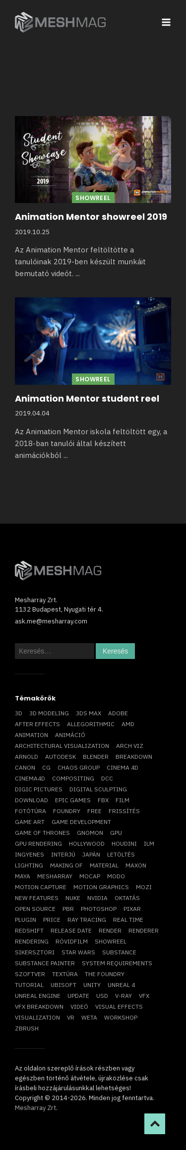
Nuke (72, 898)
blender (96, 756)
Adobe (118, 713)
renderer (143, 930)
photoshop (99, 908)
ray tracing (86, 919)
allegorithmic (91, 724)
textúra (65, 974)
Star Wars (78, 952)
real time (128, 919)
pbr (68, 908)
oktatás (127, 898)
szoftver (30, 974)
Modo (116, 876)
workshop (120, 1017)
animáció (70, 735)
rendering (32, 941)
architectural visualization (62, 745)
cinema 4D (122, 767)
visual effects (119, 1006)
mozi (144, 887)
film (122, 800)
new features (37, 898)
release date (71, 930)
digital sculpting (98, 789)
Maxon (135, 865)
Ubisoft (63, 984)
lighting (29, 865)
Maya (22, 876)
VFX (144, 995)
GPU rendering (38, 843)
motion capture (40, 887)
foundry (66, 811)
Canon (25, 767)
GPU (116, 832)
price (52, 919)
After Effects (37, 724)
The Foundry (104, 974)
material (104, 865)
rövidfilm (72, 941)
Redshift (29, 930)
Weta (89, 1017)
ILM (149, 843)
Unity (92, 984)
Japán (91, 854)
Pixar (132, 908)
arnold (26, 756)
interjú (63, 854)
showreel (110, 941)
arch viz (129, 745)
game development (81, 821)
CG (46, 767)
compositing (73, 778)
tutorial (29, 984)
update (78, 995)
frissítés (124, 811)
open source (35, 908)
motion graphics (101, 887)
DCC (107, 778)
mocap (89, 876)
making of (66, 865)
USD (102, 995)
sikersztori (35, 952)
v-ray (123, 995)
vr (70, 1017)
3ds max (88, 713)
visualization (37, 1017)
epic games (73, 800)
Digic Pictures (38, 789)
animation (31, 735)
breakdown (134, 756)
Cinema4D (30, 778)
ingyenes (29, 854)
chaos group (79, 767)
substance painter (45, 963)
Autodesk (60, 756)
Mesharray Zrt (35, 1108)
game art (30, 821)
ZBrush (27, 1028)
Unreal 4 (121, 984)
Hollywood (87, 843)
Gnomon (90, 832)
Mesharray (54, 876)
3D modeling (49, 713)
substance (119, 952)
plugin (25, 919)
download (31, 800)
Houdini (124, 843)
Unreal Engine (38, 995)
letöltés (121, 854)
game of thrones (42, 832)
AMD (128, 724)
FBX (103, 800)
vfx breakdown (39, 1006)
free (94, 811)
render (110, 930)
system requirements (117, 963)
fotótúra (30, 811)
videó (79, 1006)
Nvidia (97, 898)
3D (18, 713)
